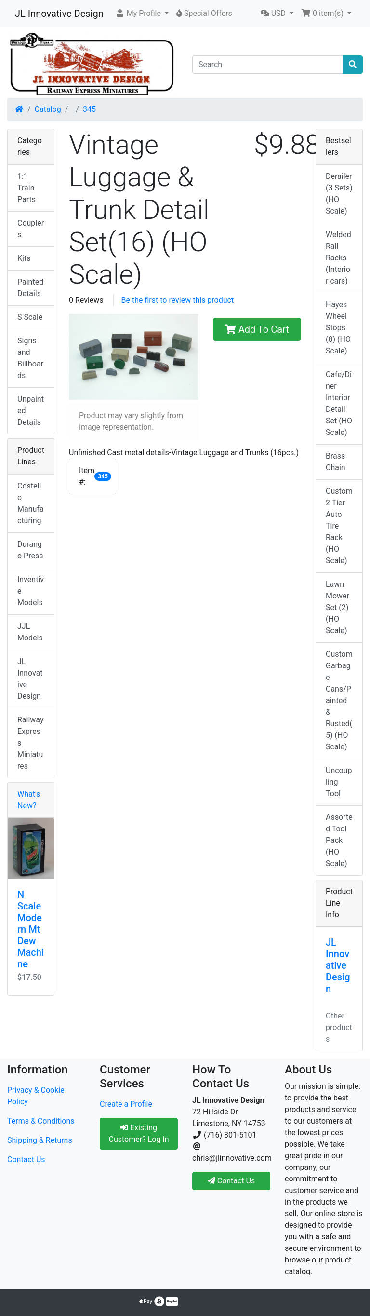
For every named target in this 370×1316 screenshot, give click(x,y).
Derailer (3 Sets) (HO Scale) (339, 194)
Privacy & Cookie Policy (36, 1095)
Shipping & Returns (39, 1140)
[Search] (267, 64)
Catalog (48, 109)
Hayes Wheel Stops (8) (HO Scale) (338, 327)
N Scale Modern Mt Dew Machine (30, 929)
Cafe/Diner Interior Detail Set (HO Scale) (339, 403)
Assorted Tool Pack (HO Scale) (339, 840)
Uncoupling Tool (339, 782)
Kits (23, 258)
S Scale (29, 317)
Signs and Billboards (30, 358)
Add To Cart (257, 329)
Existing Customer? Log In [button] (138, 1133)
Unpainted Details (30, 410)
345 (89, 109)
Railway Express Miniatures (30, 743)
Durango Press (30, 550)
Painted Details (30, 287)
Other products (339, 1027)
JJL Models (30, 632)
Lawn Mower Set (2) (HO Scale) (337, 607)
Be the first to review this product (177, 300)
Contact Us (26, 1159)
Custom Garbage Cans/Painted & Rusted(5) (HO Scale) (339, 700)
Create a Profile (126, 1104)
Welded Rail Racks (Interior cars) (338, 257)
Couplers (30, 228)
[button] (141, 13)
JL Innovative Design (59, 13)
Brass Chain (335, 461)
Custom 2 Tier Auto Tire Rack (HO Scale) (339, 526)
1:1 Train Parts (26, 188)
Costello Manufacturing (30, 503)
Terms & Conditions (41, 1121)
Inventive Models (30, 591)
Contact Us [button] (231, 1180)
